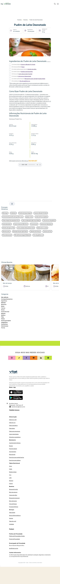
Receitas (19, 20)
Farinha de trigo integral (25, 213)
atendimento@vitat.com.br (18, 407)
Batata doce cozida (42, 227)
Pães (2, 317)
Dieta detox (12, 428)
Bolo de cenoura (13, 492)
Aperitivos (4, 301)
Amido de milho (32, 69)
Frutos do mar (5, 311)
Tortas (3, 327)
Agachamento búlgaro (15, 443)
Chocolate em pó (7, 235)
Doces (3, 310)
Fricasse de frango (13, 506)
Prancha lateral (13, 448)
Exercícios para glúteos (15, 460)
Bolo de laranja (13, 501)
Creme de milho (13, 495)
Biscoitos (3, 304)
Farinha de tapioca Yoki (8, 227)
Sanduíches (4, 324)
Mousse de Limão (13, 489)
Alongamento (12, 451)
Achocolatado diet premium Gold (26, 227)
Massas (3, 313)
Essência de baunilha (27, 71)
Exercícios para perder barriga (16, 457)
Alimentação (13, 417)
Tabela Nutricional (14, 463)
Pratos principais (6, 320)
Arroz (10, 466)
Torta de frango (13, 504)
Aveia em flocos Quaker (41, 216)
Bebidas (3, 302)
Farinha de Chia (47, 231)
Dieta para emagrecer (14, 431)
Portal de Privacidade (14, 539)
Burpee (11, 446)
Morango (5, 213)
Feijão (10, 469)
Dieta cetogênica (13, 425)
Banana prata (6, 231)
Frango (11, 483)
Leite (10, 477)
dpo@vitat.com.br (13, 548)
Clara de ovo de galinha (49, 220)
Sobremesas (4, 326)
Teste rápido (12, 512)
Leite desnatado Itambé (25, 74)
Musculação (12, 454)
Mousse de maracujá (14, 498)
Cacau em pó (34, 224)
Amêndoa (13, 213)
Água (22, 67)
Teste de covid (12, 521)
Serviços (11, 509)
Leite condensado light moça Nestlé (31, 220)
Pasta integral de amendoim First (11, 220)
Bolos (2, 306)
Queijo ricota (29, 216)
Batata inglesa (12, 472)
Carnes (3, 308)
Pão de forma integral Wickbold (22, 235)
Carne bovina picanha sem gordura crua (12, 216)
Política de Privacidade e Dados (17, 536)
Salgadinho (4, 322)
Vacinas (11, 518)
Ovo (10, 475)
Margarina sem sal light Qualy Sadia (35, 78)
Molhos (3, 315)
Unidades (11, 524)
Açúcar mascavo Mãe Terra (20, 224)
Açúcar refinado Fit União (28, 64)
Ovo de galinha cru (25, 81)
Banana (11, 480)
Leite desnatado (7, 224)
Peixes (3, 319)
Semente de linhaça (35, 231)
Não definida (4, 297)
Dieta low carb (12, 419)
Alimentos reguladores (14, 437)
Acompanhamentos (6, 299)
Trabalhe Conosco (14, 410)
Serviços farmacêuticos (15, 515)
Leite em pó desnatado (24, 76)
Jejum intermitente (14, 434)
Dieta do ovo (12, 422)
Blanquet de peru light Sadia (20, 231)
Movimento (12, 440)
